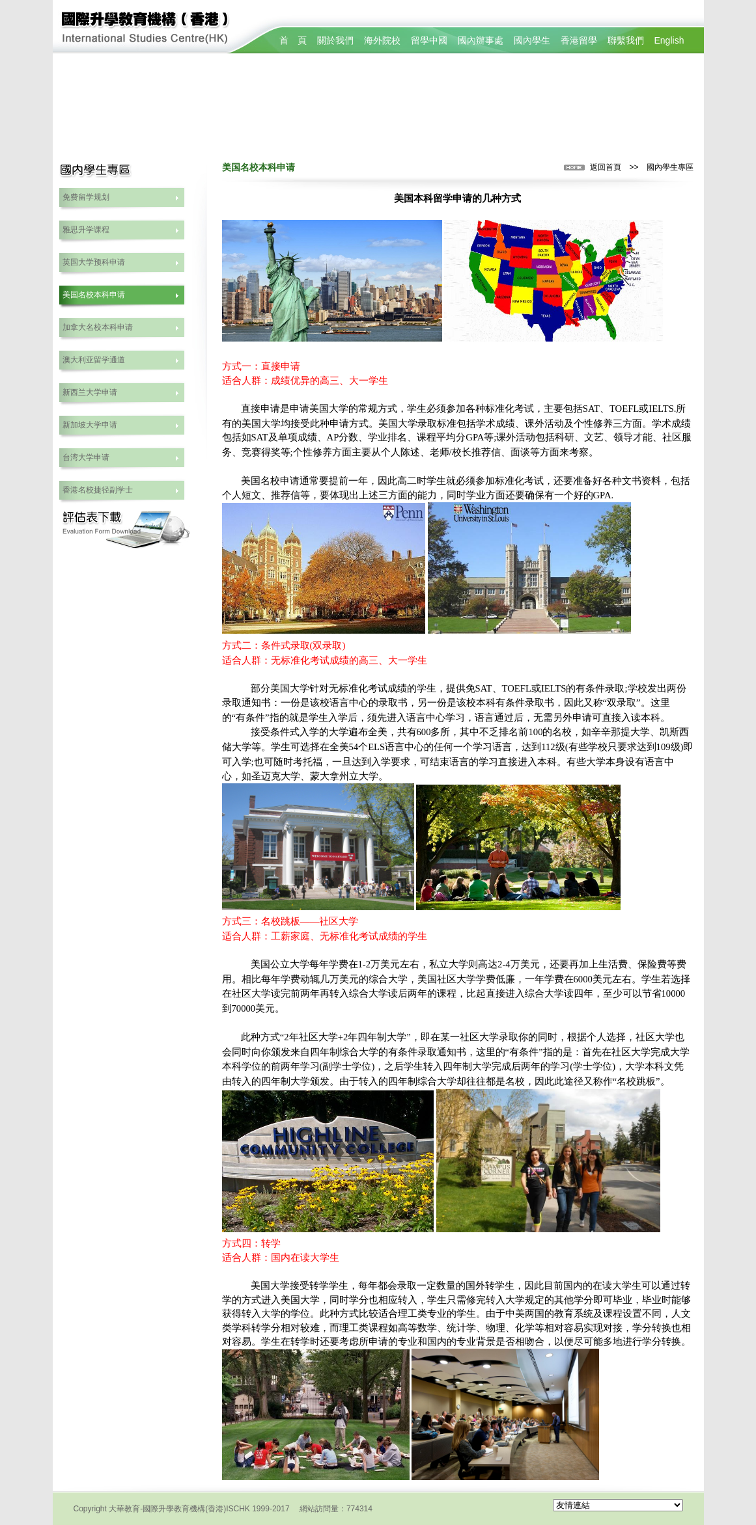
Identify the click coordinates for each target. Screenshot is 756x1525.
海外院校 (382, 40)
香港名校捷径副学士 (98, 489)
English (669, 40)
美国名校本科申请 (94, 294)
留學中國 (429, 40)
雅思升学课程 (86, 229)
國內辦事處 (480, 40)
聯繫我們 (626, 40)
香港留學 (579, 40)
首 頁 (293, 40)
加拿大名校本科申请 (98, 327)
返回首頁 (605, 167)
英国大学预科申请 (94, 262)
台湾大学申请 (86, 457)
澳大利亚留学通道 (94, 359)
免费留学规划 (86, 197)
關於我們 (335, 40)
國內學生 (532, 40)
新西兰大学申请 (90, 392)
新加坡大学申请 (90, 424)
